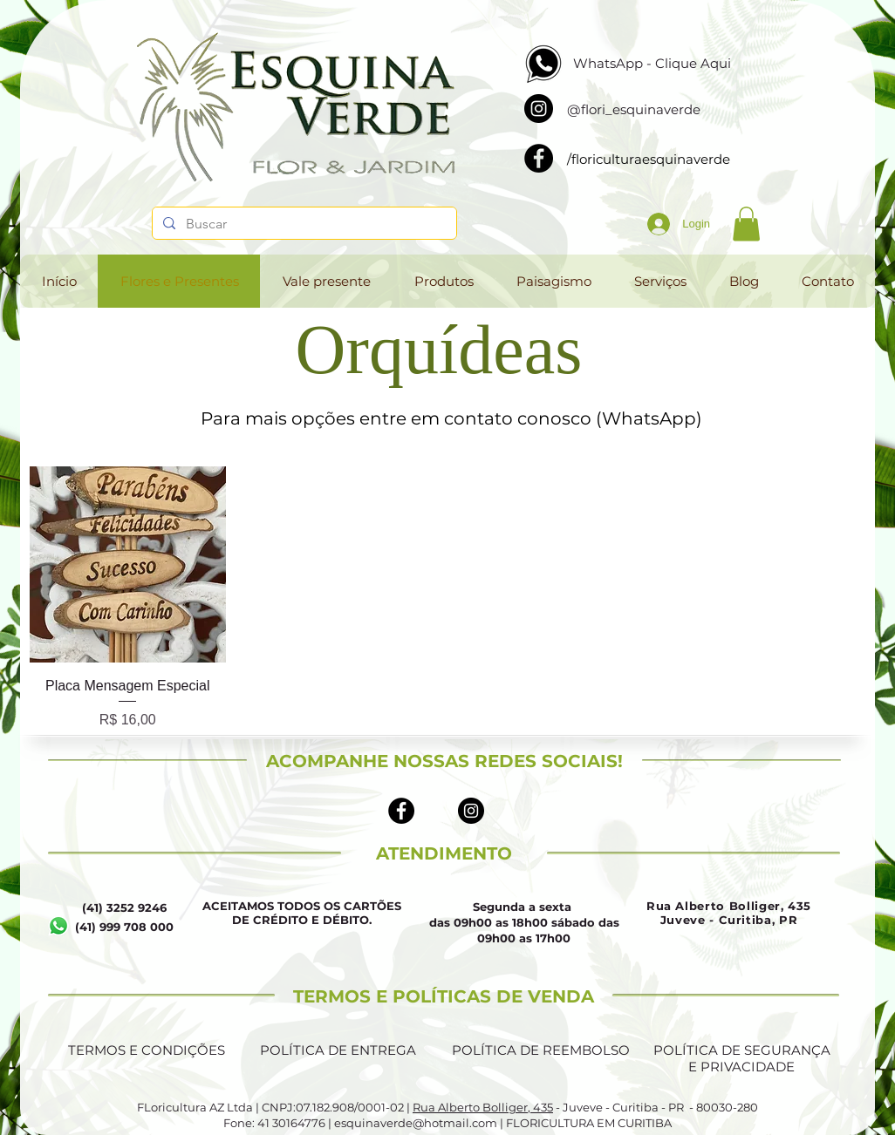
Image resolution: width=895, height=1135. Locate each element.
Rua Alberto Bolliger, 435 (483, 1107)
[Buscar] (303, 224)
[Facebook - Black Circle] (401, 811)
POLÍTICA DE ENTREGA (338, 1050)
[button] (746, 224)
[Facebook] (538, 158)
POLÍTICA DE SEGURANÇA (741, 1050)
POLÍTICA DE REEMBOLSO (541, 1050)
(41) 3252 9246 (124, 907)
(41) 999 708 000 (124, 927)
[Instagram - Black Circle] (471, 811)
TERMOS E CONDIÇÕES (146, 1050)
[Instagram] (538, 108)
